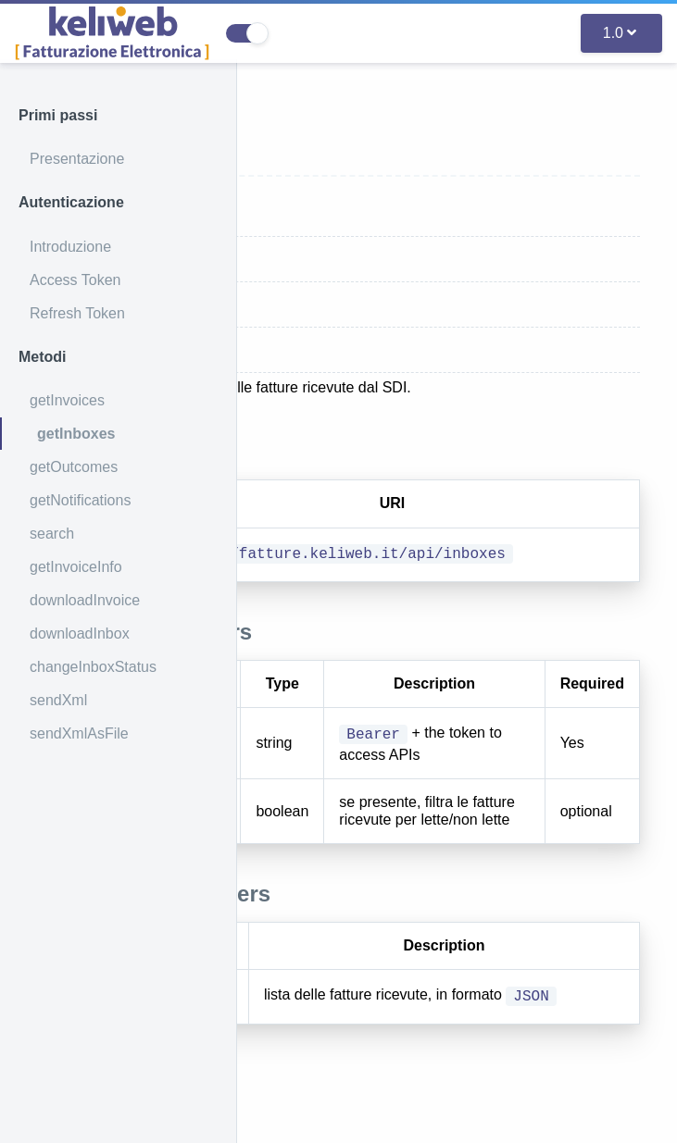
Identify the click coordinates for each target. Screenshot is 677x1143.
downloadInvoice (85, 600)
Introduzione (70, 247)
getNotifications (80, 500)
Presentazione (77, 159)
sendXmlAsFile (79, 733)
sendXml (58, 700)
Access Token (75, 280)
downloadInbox (80, 633)
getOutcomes (74, 467)
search (52, 533)
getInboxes (76, 433)
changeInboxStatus (93, 667)
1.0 (619, 33)
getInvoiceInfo (76, 567)
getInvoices (67, 400)
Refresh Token (77, 313)
